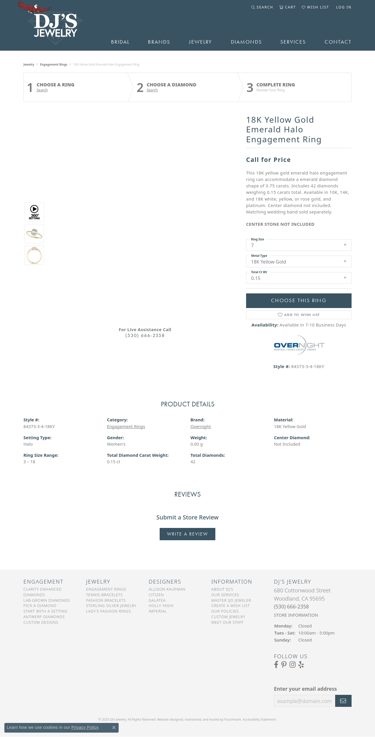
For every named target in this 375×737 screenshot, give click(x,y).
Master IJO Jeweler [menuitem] (231, 600)
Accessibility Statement (259, 719)
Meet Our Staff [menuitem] (227, 622)
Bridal (120, 42)
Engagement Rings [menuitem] (106, 589)
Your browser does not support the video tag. (145, 168)
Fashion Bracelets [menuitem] (106, 600)
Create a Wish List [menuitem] (230, 605)
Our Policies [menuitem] (225, 611)
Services (293, 42)
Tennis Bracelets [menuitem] (104, 594)
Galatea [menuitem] (157, 600)
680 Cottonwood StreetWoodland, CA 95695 (302, 602)
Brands (159, 42)
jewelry (28, 64)
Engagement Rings (53, 64)
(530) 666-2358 (145, 335)
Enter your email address (305, 688)
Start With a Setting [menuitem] (45, 611)
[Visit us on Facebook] (276, 664)
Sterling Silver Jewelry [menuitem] (111, 605)
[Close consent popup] (114, 727)
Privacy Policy (84, 727)
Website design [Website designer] (168, 719)
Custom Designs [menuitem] (40, 622)
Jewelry (200, 42)
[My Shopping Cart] (287, 7)
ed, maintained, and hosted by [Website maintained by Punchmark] (201, 719)
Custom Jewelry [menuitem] (228, 616)
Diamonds (246, 42)
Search (42, 90)
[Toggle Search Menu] (262, 7)
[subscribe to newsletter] (343, 701)
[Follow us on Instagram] (292, 664)
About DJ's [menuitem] (222, 589)
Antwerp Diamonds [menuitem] (44, 616)
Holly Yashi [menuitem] (161, 605)
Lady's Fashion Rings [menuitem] (108, 611)
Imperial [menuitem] (158, 611)
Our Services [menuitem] (225, 594)
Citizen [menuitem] (156, 594)
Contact (338, 42)
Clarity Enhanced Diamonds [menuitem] (42, 591)
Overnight (200, 426)
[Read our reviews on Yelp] (301, 664)
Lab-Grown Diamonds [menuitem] (46, 600)
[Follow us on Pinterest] (284, 664)
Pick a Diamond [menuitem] (40, 605)
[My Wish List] (315, 7)
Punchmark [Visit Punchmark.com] (232, 719)
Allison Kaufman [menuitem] (167, 589)
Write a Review (187, 534)
